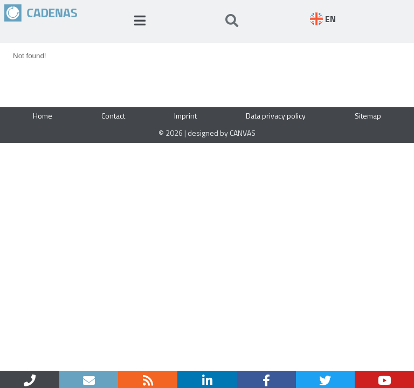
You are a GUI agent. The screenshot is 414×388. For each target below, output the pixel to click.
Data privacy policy (276, 115)
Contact (113, 115)
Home (42, 115)
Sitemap (368, 115)
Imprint (185, 115)
